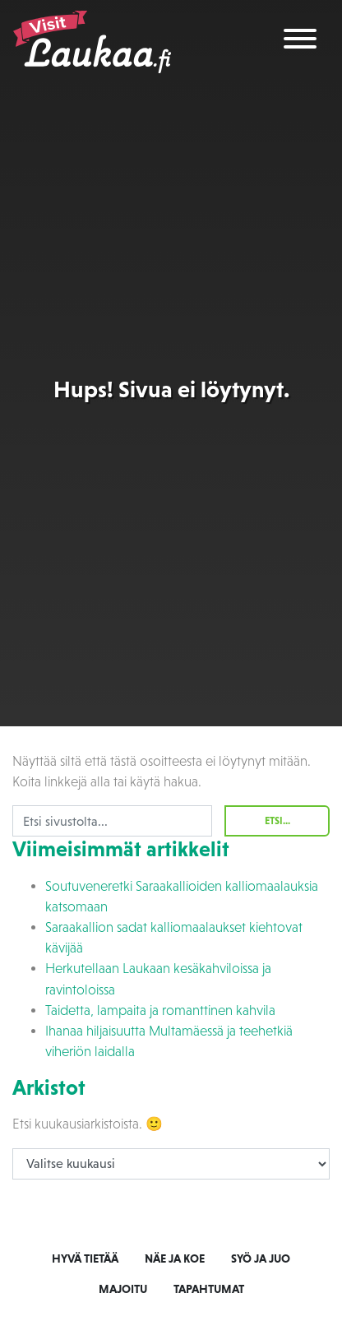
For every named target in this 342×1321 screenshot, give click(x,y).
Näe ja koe (175, 1258)
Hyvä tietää (85, 1258)
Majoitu (123, 1289)
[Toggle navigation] (300, 41)
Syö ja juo (260, 1258)
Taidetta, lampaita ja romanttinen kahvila (160, 1010)
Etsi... (277, 821)
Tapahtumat (208, 1289)
